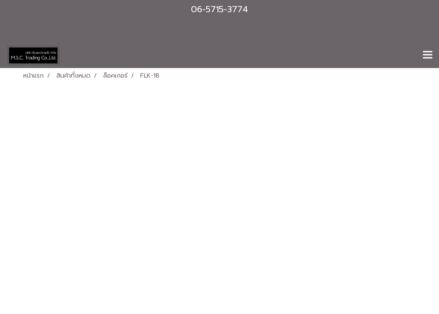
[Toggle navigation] (427, 55)
